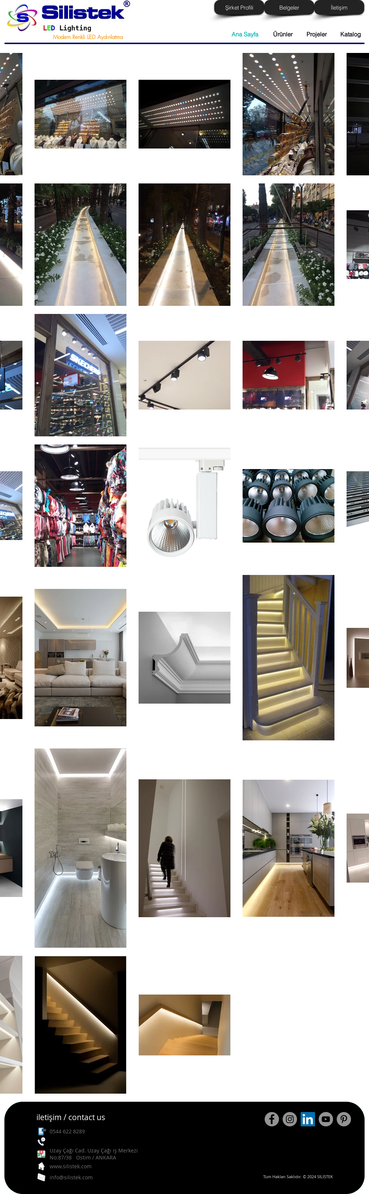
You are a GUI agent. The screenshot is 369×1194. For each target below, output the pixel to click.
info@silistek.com (71, 1177)
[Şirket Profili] (239, 7)
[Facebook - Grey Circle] (272, 1119)
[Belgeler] (289, 7)
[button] (347, 34)
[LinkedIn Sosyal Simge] (308, 1119)
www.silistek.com (71, 1166)
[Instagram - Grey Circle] (290, 1119)
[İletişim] (339, 7)
